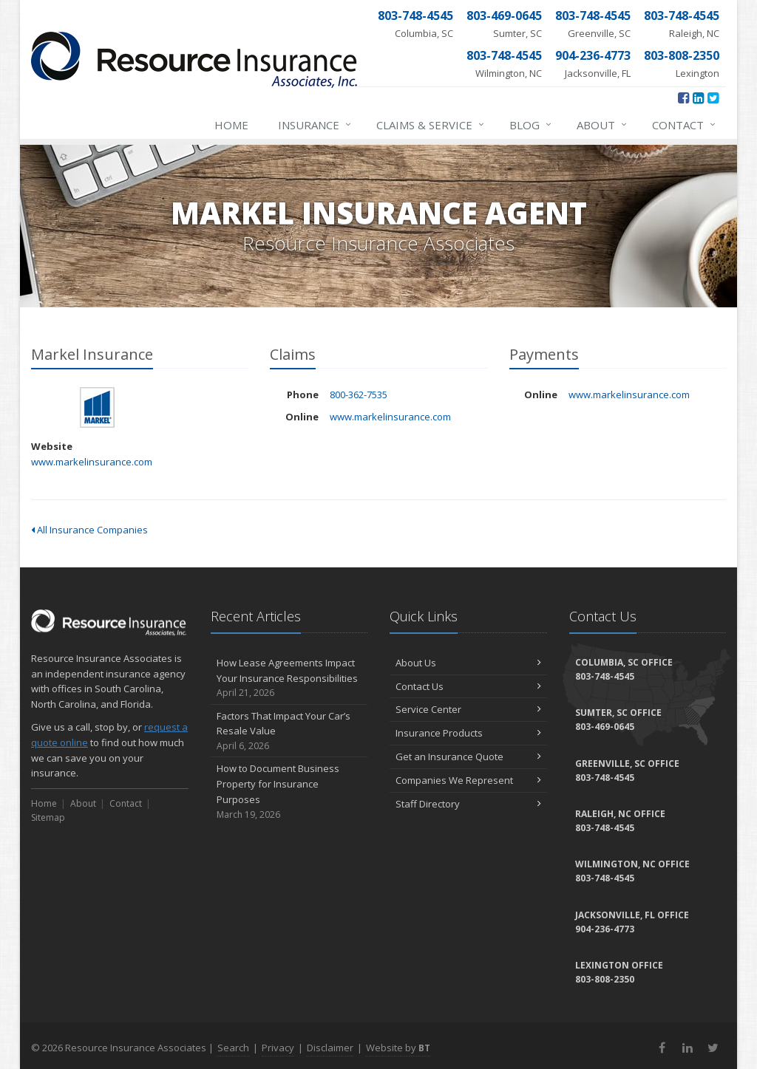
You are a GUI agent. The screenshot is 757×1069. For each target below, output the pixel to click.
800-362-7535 (358, 394)
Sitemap (48, 817)
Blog (531, 125)
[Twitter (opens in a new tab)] (713, 97)
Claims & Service (431, 125)
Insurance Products (468, 733)
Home (231, 124)
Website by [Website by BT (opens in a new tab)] (398, 1047)
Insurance (315, 125)
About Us (468, 662)
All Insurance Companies (89, 529)
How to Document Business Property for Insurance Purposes (289, 792)
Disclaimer (330, 1047)
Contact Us (468, 686)
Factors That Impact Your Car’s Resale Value (289, 731)
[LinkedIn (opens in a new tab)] (698, 97)
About (602, 125)
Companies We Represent (468, 780)
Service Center (468, 709)
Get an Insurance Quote (468, 756)
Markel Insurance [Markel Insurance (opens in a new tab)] (97, 407)
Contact (684, 125)
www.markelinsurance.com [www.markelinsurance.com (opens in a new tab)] (91, 461)
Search (233, 1047)
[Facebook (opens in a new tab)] (683, 97)
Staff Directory (468, 803)
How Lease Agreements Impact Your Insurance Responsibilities (289, 678)
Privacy (278, 1047)
